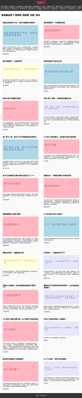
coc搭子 (43, 6)
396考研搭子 (36, 6)
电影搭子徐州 (28, 6)
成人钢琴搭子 (23, 8)
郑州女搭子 (5, 129)
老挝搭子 (46, 91)
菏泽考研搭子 (47, 311)
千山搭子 (46, 383)
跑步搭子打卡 (47, 278)
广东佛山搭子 (67, 6)
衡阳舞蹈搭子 (6, 245)
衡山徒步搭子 (55, 8)
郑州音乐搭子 (59, 6)
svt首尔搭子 (46, 242)
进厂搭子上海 (6, 168)
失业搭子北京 (46, 8)
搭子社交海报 (6, 199)
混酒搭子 (46, 340)
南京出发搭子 (31, 8)
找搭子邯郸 (46, 123)
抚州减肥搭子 (71, 8)
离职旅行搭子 (14, 8)
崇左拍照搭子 (6, 388)
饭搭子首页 (4, 6)
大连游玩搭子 (6, 311)
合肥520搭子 (63, 8)
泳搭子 (74, 6)
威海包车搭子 (6, 275)
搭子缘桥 (39, 8)
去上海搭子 (5, 351)
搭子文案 (46, 161)
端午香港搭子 (6, 85)
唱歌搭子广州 (50, 6)
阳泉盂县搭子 (6, 53)
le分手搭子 (6, 8)
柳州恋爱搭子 (47, 46)
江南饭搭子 (12, 6)
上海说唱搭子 (20, 6)
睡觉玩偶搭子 (47, 206)
